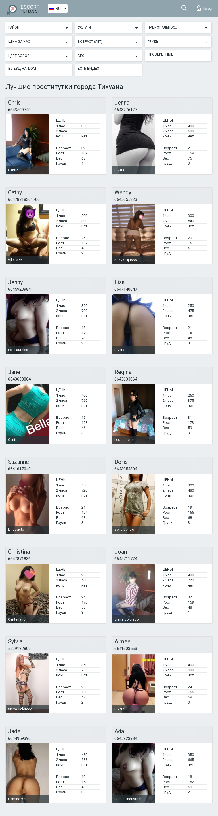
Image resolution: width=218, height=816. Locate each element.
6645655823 (125, 199)
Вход (205, 8)
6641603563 (125, 648)
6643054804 (125, 468)
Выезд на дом (22, 68)
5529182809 (19, 648)
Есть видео (88, 68)
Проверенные (160, 54)
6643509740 (19, 109)
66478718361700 (24, 199)
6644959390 (19, 738)
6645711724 (125, 558)
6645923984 (19, 289)
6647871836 (19, 558)
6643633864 (19, 379)
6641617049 (19, 468)
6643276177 (125, 109)
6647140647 (125, 289)
